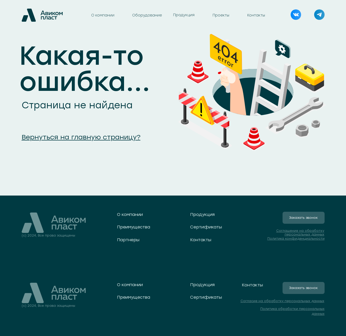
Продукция (184, 15)
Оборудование (147, 15)
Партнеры (128, 239)
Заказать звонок (303, 218)
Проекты (221, 15)
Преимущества (133, 227)
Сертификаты (206, 227)
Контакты (256, 15)
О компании (102, 15)
